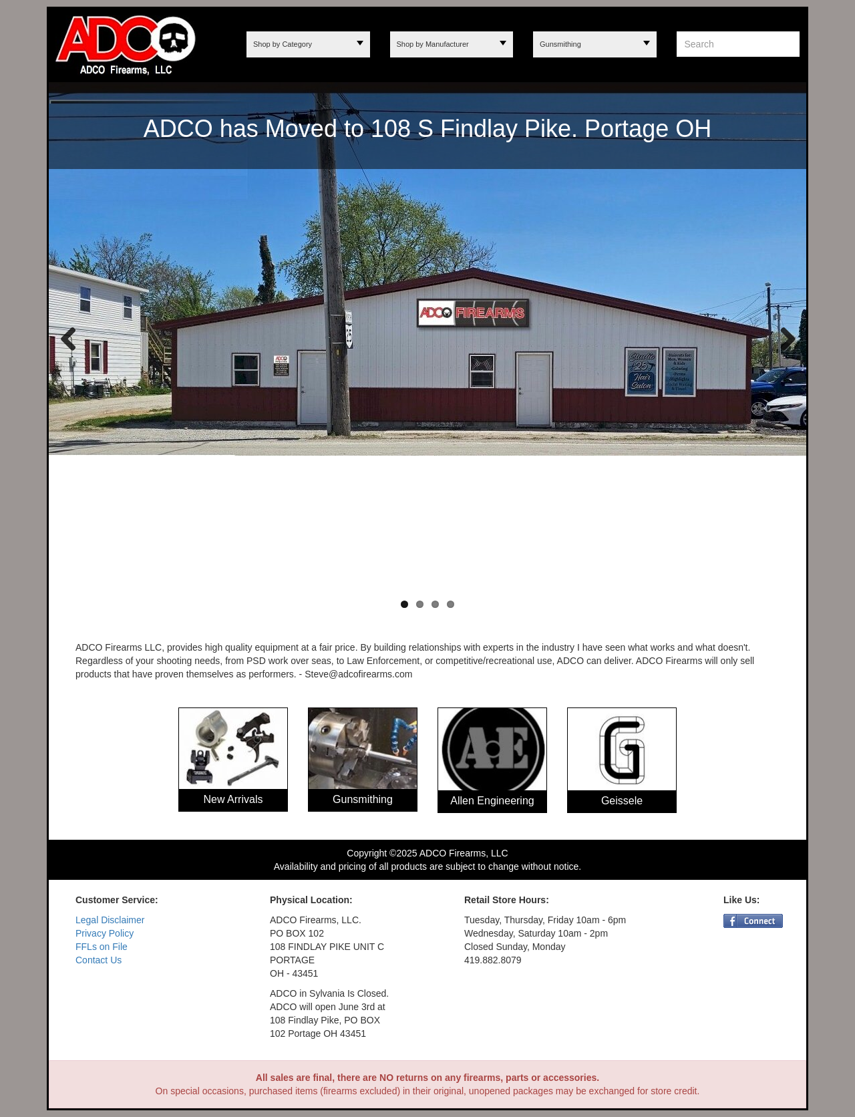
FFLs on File (101, 946)
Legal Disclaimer (109, 920)
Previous (68, 338)
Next (783, 338)
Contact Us (98, 960)
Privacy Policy (104, 933)
